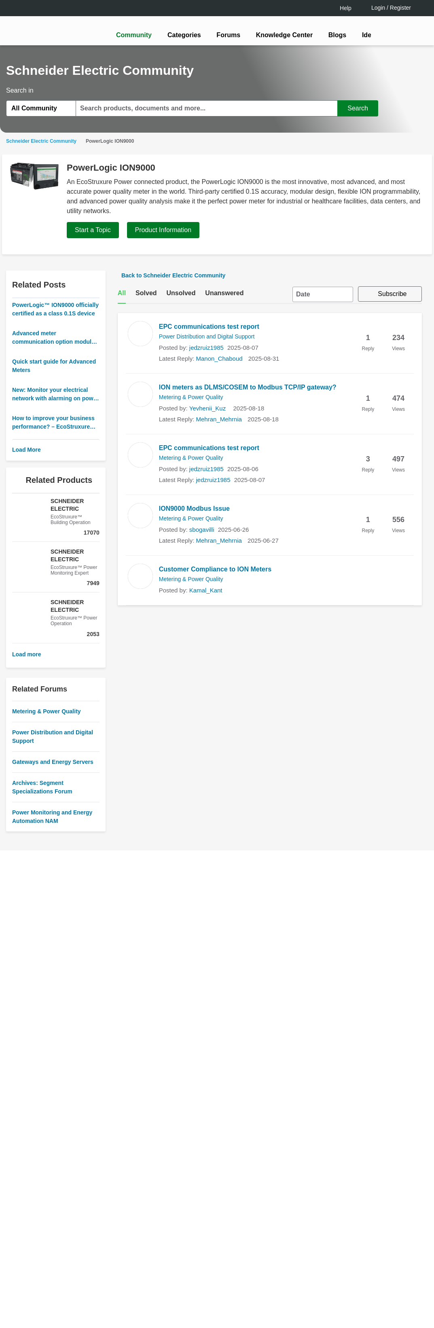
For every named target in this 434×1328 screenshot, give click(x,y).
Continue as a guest (218, 727)
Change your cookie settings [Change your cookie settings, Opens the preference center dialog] (323, 1286)
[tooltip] (260, 696)
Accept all (323, 1306)
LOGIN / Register (213, 696)
